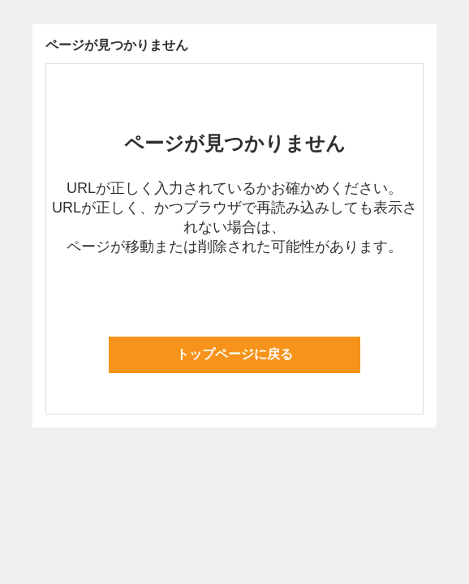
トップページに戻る (234, 354)
